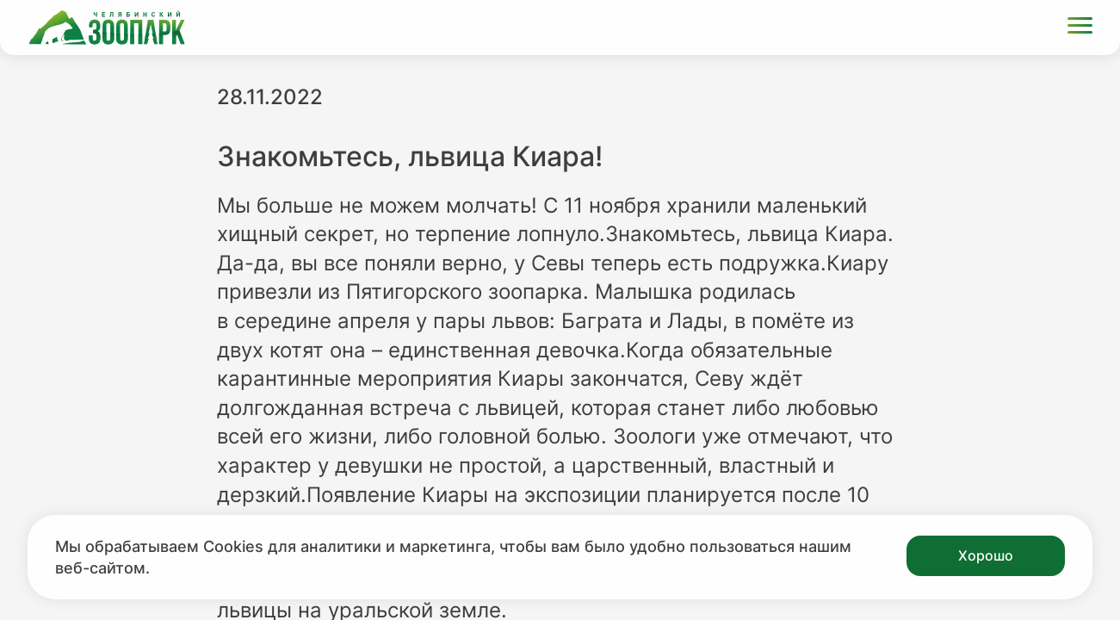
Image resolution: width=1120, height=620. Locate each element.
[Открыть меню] (1079, 28)
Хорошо (985, 555)
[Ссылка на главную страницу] (107, 27)
